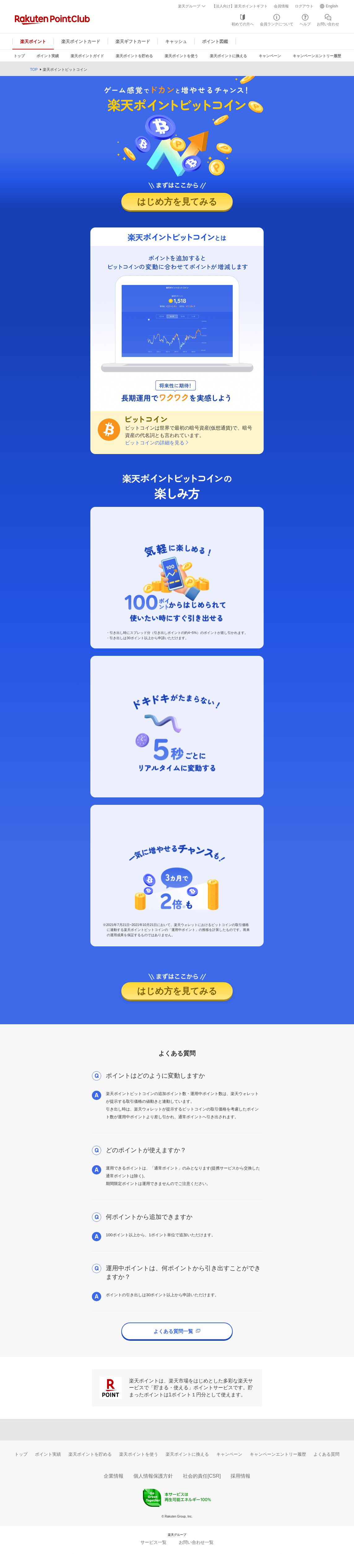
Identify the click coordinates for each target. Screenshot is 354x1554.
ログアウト (304, 6)
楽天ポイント (33, 41)
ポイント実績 (48, 56)
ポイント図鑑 (215, 41)
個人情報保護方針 (153, 1476)
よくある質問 (326, 1454)
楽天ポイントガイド (87, 56)
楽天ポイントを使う (181, 56)
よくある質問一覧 (177, 1331)
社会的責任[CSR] (202, 1476)
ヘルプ (305, 24)
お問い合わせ (328, 24)
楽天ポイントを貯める (134, 56)
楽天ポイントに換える (228, 56)
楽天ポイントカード (80, 41)
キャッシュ (176, 41)
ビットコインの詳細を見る (154, 442)
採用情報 (240, 1476)
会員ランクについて (276, 24)
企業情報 (113, 1476)
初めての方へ (242, 24)
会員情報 (281, 6)
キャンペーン (270, 56)
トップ (19, 56)
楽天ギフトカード (132, 41)
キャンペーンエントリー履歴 (317, 56)
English (332, 6)
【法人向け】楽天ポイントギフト (240, 6)
